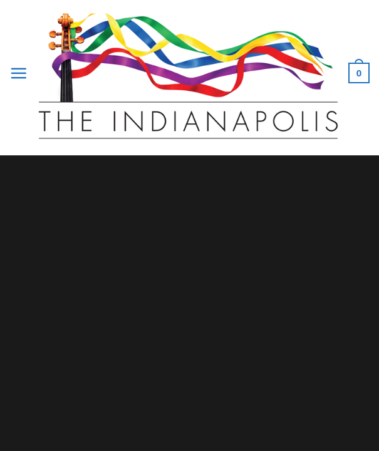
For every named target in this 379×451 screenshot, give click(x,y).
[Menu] (18, 73)
